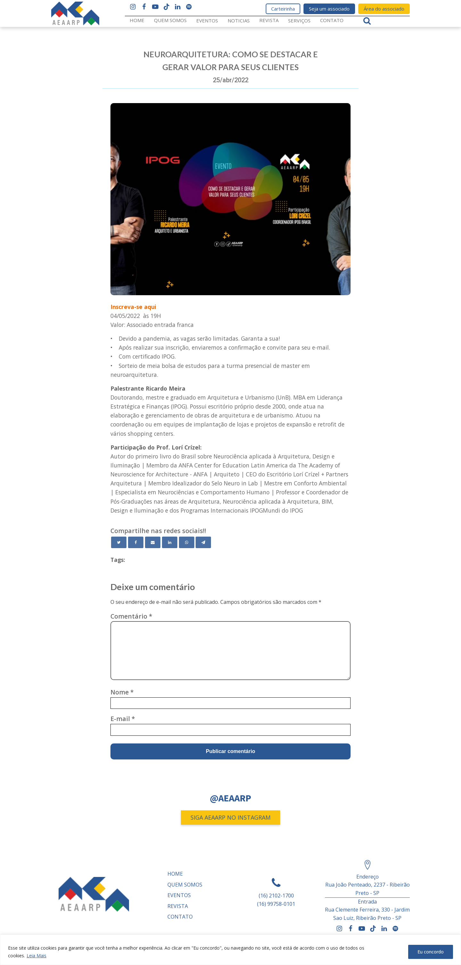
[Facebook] (135, 542)
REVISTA (269, 20)
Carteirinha (283, 8)
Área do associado (384, 8)
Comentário (131, 616)
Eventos (207, 20)
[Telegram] (203, 542)
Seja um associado (329, 8)
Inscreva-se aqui (133, 307)
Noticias (239, 20)
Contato (332, 20)
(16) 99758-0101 (276, 903)
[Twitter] (118, 542)
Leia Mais (36, 956)
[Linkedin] (169, 542)
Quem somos (170, 20)
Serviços (299, 20)
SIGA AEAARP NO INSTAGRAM (230, 817)
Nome (122, 692)
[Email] (152, 542)
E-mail (122, 718)
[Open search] (367, 20)
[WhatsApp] (186, 542)
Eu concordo (430, 952)
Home (137, 20)
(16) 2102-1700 (276, 895)
